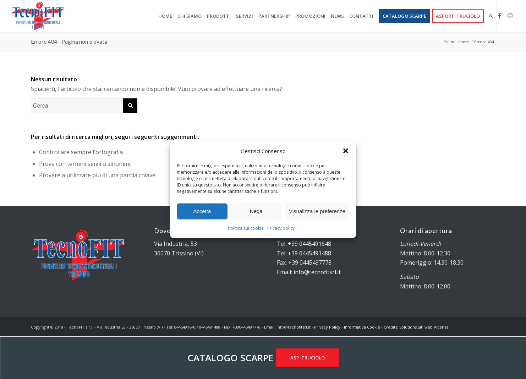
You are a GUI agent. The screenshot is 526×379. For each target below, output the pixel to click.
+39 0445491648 (309, 244)
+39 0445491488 (309, 253)
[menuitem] (165, 16)
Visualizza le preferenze (317, 211)
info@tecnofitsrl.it (317, 272)
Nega (256, 211)
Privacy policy (281, 228)
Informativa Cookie (362, 327)
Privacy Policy (327, 327)
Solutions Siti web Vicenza (424, 327)
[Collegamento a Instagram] (510, 15)
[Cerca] (491, 16)
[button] (345, 150)
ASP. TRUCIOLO (307, 357)
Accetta (202, 211)
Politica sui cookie (246, 228)
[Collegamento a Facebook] (499, 15)
